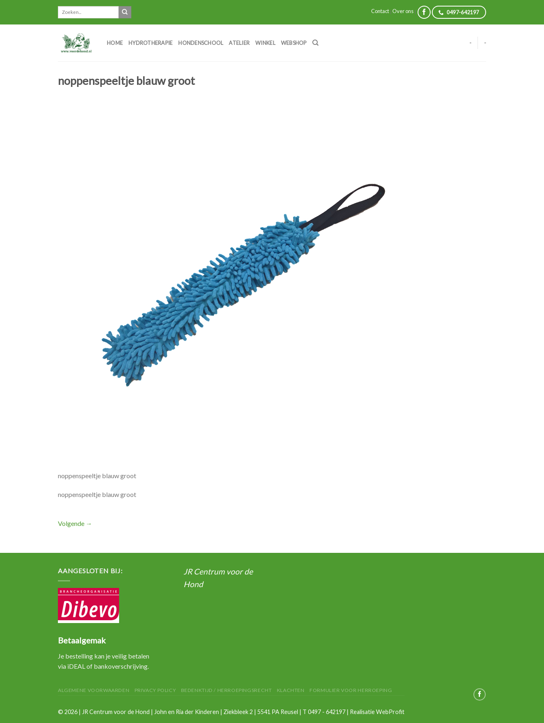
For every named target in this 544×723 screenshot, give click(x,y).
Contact (380, 11)
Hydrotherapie (150, 43)
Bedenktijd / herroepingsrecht (226, 690)
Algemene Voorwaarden (93, 690)
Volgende (75, 523)
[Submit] (125, 12)
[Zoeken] (315, 43)
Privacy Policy (155, 690)
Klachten (291, 690)
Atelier (239, 43)
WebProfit (390, 711)
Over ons (403, 11)
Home (115, 43)
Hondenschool (200, 43)
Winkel (265, 43)
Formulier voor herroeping (351, 690)
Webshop (294, 43)
